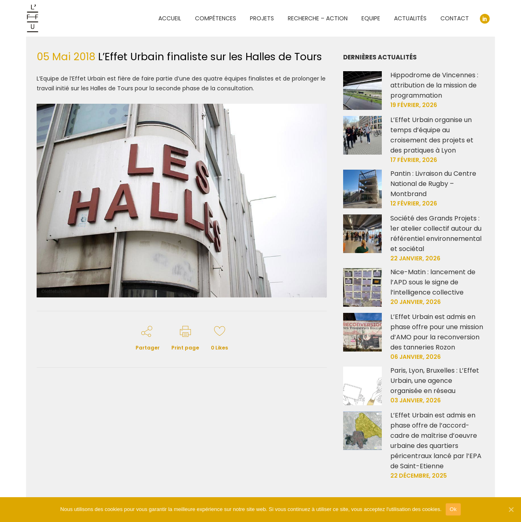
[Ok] (511, 509)
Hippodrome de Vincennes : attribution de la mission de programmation (434, 85)
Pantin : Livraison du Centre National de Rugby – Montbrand (433, 184)
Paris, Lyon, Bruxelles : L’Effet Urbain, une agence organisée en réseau (434, 380)
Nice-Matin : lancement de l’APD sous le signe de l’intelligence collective (432, 282)
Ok (453, 509)
